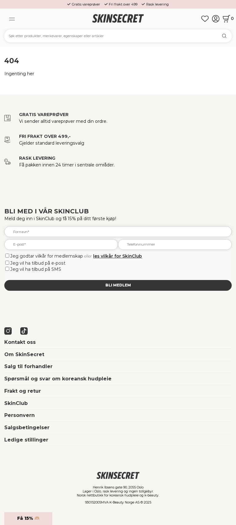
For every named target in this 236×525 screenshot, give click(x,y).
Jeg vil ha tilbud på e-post (37, 263)
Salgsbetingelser (26, 427)
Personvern (19, 415)
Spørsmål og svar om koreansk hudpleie (58, 379)
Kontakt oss (20, 342)
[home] (118, 19)
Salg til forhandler (28, 366)
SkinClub (16, 403)
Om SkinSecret (24, 354)
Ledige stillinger (26, 440)
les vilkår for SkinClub (117, 256)
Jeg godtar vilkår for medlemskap (46, 256)
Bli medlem (118, 285)
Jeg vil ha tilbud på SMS (35, 269)
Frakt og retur (22, 391)
